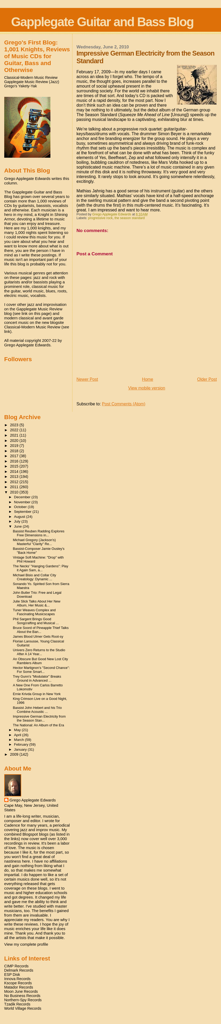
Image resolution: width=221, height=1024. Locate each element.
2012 (15, 482)
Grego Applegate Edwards (33, 800)
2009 (15, 754)
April (18, 735)
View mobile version (146, 388)
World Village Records (22, 1008)
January (21, 749)
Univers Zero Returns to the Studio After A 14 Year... (39, 652)
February (21, 744)
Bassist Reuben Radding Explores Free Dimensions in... (38, 533)
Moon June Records (21, 991)
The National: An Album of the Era (38, 725)
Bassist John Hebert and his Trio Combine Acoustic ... (37, 710)
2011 (15, 487)
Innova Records (17, 979)
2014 (15, 471)
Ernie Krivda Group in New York (37, 694)
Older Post (207, 379)
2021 (15, 435)
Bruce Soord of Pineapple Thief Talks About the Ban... (41, 630)
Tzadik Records (17, 1004)
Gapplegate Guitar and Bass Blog (102, 22)
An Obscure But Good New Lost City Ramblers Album (40, 661)
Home (147, 379)
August (20, 517)
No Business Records (22, 996)
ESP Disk (12, 974)
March (19, 740)
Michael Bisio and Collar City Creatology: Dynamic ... (34, 577)
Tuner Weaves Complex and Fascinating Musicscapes (34, 612)
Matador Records (18, 987)
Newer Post (87, 379)
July (17, 521)
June (18, 526)
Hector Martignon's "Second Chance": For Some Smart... (41, 670)
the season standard (130, 218)
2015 (15, 466)
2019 (15, 445)
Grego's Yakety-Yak (20, 86)
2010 (15, 492)
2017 (15, 456)
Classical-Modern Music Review (31, 77)
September (23, 512)
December (23, 497)
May (18, 730)
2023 (15, 425)
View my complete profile (26, 944)
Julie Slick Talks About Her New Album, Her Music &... (36, 603)
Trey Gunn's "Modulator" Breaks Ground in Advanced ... (37, 678)
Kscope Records (18, 983)
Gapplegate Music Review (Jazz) (31, 82)
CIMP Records (16, 966)
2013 (15, 476)
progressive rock (100, 218)
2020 (15, 440)
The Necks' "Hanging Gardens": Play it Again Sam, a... (40, 568)
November (23, 502)
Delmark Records (18, 970)
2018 (15, 451)
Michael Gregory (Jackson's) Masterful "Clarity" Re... (34, 542)
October (21, 507)
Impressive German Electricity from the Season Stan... (39, 718)
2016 (15, 461)
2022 (15, 430)
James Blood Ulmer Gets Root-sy (38, 636)
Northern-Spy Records (23, 1000)
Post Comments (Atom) (123, 404)
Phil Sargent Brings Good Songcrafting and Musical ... (36, 621)
